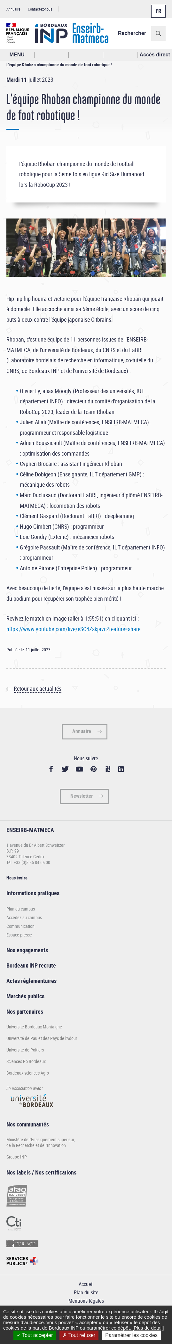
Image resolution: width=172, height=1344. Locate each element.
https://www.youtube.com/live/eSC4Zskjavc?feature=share (73, 629)
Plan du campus (20, 909)
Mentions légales (86, 1300)
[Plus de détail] (148, 1328)
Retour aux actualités (37, 688)
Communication (20, 926)
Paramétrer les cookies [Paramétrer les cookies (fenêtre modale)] (131, 1335)
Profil (86, 55)
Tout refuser (79, 1335)
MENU (17, 54)
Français (158, 7)
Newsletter (81, 795)
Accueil (86, 1284)
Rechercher (132, 33)
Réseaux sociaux (120, 55)
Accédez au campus (24, 917)
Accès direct (155, 54)
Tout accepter (35, 1335)
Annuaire (13, 9)
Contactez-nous (40, 9)
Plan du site (86, 1292)
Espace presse (19, 935)
